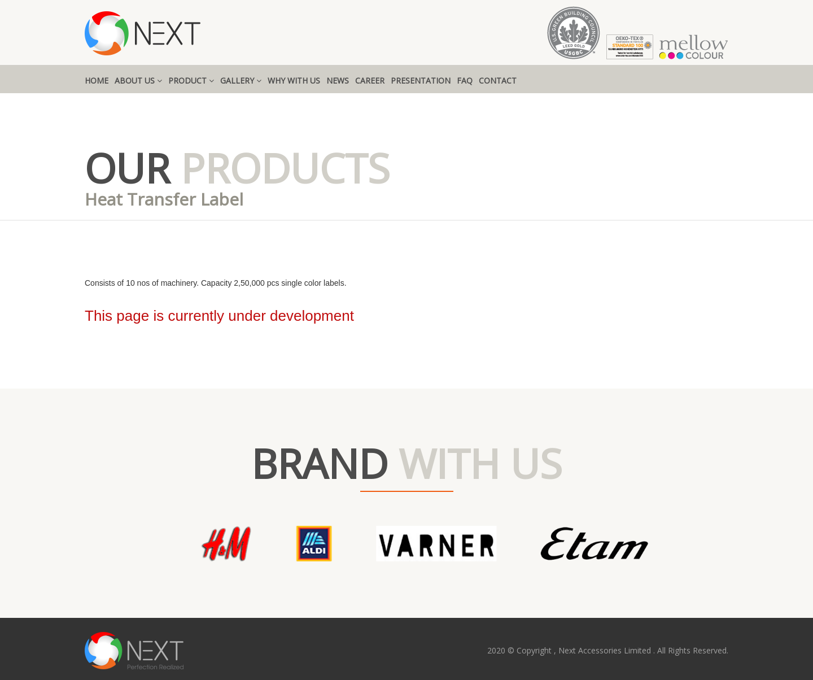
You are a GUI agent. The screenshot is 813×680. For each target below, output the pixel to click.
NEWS (337, 80)
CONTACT (498, 80)
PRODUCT (191, 80)
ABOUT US (138, 80)
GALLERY (240, 80)
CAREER (369, 80)
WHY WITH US (294, 80)
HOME (96, 80)
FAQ (465, 80)
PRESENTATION (421, 80)
